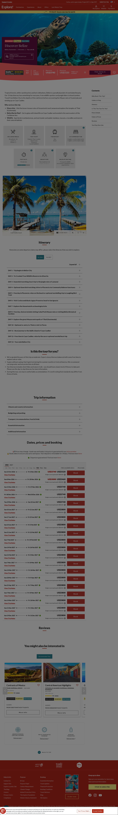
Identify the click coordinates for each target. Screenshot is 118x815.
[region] (59, 811)
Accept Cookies (97, 811)
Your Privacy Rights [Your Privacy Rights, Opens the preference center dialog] (84, 811)
